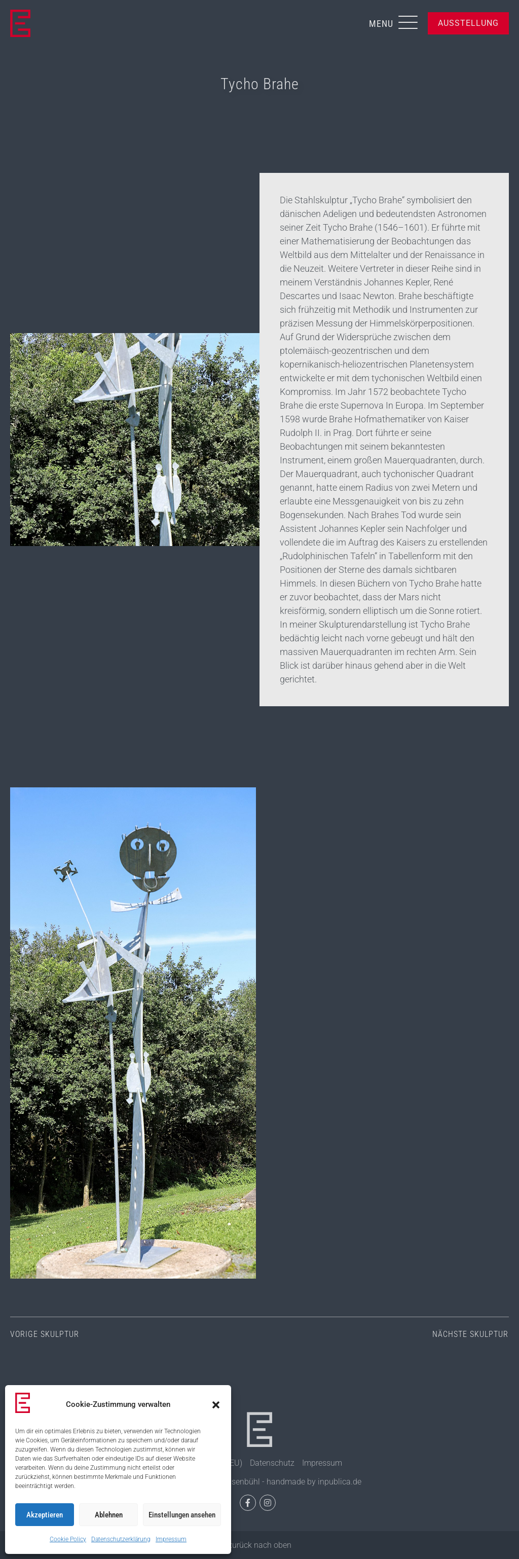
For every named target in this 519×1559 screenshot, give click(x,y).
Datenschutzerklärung (121, 1539)
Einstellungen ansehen (182, 1514)
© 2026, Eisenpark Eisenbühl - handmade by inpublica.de (259, 1482)
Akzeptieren (44, 1514)
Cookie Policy (68, 1539)
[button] (216, 1405)
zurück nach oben (259, 1545)
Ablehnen (109, 1514)
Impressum (171, 1539)
